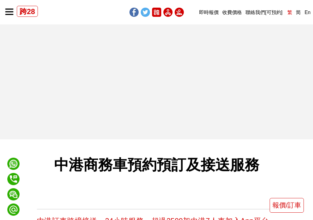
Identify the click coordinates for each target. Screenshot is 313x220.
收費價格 (232, 12)
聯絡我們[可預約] (264, 12)
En (307, 12)
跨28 (27, 11)
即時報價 (209, 12)
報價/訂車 (286, 205)
